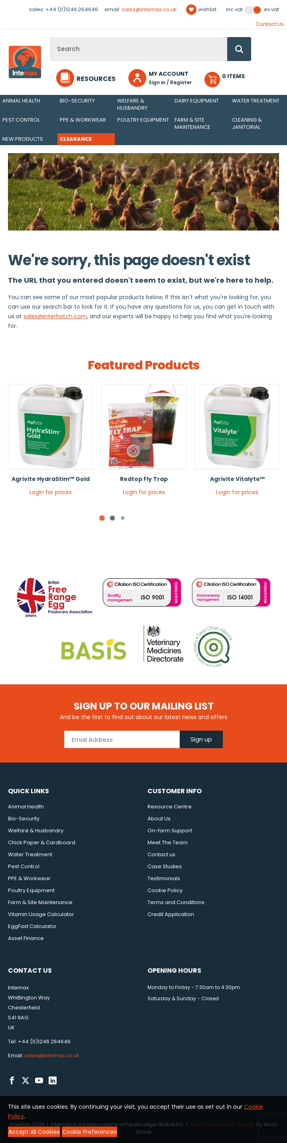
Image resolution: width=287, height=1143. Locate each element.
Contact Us (270, 24)
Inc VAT (234, 9)
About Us (159, 818)
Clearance (76, 139)
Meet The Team (167, 842)
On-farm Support (169, 830)
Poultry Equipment (143, 120)
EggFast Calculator (32, 926)
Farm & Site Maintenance (192, 123)
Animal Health (21, 100)
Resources (96, 78)
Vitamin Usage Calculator (41, 914)
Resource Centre (169, 806)
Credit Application (170, 914)
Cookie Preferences (89, 1132)
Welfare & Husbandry (132, 104)
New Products (22, 139)
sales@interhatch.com (55, 316)
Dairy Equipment (197, 100)
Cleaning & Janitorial (247, 123)
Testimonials (163, 878)
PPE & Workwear (83, 120)
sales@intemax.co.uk (149, 9)
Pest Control (21, 120)
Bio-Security (77, 100)
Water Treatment (255, 100)
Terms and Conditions (175, 902)
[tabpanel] (50, 443)
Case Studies (164, 866)
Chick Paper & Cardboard (41, 842)
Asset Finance (26, 938)
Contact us (161, 854)
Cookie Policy (165, 890)
